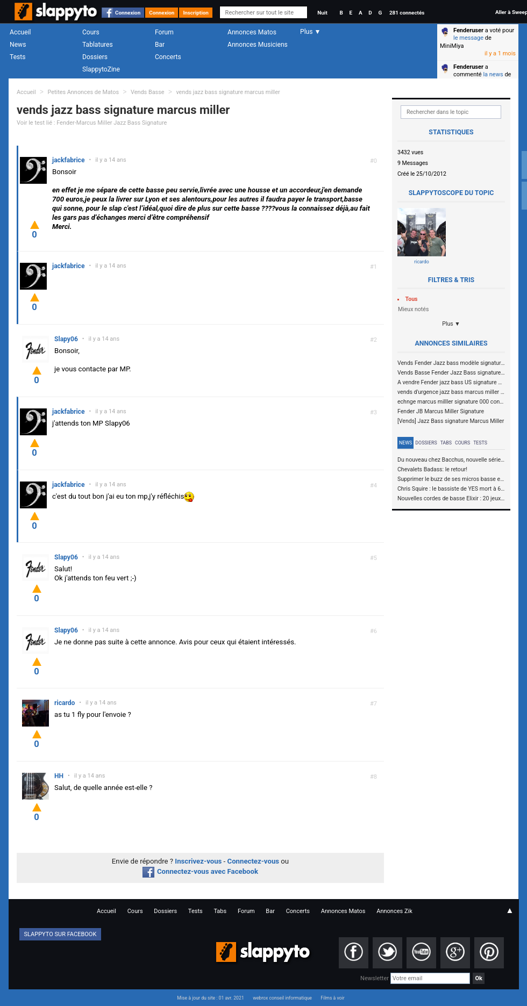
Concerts (168, 57)
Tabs (446, 442)
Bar (160, 44)
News (18, 44)
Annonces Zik (394, 911)
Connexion (127, 13)
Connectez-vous (253, 861)
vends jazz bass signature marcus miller (228, 92)
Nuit (322, 13)
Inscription (196, 13)
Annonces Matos (251, 32)
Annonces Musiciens (257, 44)
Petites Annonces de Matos (83, 92)
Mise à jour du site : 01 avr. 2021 (210, 998)
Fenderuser (468, 30)
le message (468, 37)
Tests (17, 57)
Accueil (20, 32)
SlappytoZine (101, 69)
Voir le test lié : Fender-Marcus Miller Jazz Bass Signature (92, 122)
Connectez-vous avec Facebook (200, 871)
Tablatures (97, 44)
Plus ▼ (451, 323)
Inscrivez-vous (198, 861)
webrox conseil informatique (282, 998)
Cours (90, 32)
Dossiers (95, 57)
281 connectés (406, 13)
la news (493, 74)
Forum (164, 32)
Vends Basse (148, 92)
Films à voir (332, 998)
